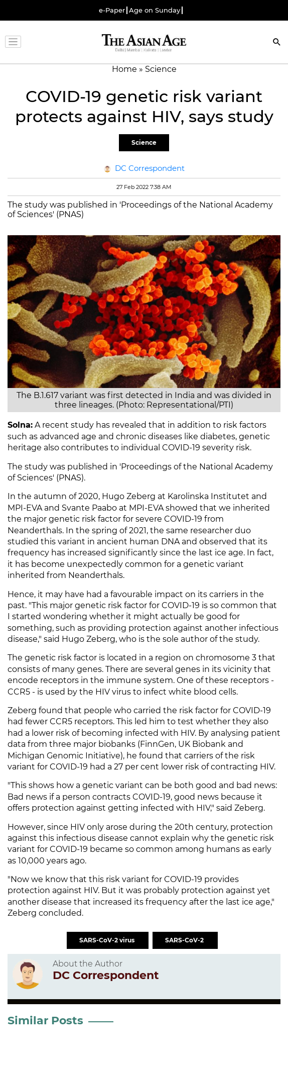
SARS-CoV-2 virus (107, 940)
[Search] (277, 43)
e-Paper (112, 10)
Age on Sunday (154, 10)
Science (144, 142)
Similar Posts (45, 1020)
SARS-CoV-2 (185, 940)
